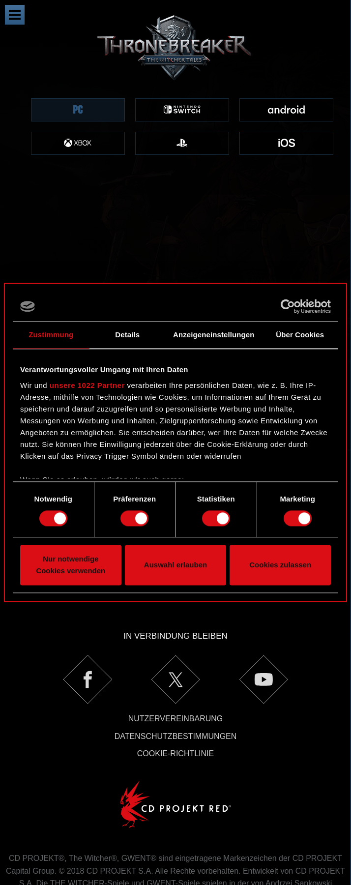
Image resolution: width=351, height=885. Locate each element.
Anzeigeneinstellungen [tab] (213, 334)
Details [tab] (127, 334)
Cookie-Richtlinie (175, 682)
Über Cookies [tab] (300, 334)
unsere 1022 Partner (87, 385)
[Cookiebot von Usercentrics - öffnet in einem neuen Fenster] (288, 306)
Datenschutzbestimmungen (176, 664)
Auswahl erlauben (175, 565)
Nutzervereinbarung (175, 647)
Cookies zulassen (280, 565)
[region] (175, 97)
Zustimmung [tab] (51, 334)
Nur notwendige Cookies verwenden (70, 565)
